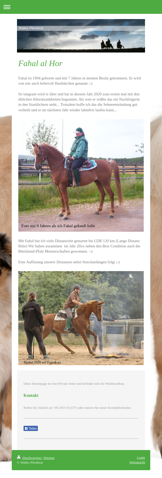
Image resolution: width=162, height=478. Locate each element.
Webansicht (137, 462)
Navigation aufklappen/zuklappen (81, 7)
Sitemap (49, 458)
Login (141, 457)
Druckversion (29, 458)
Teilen (31, 428)
